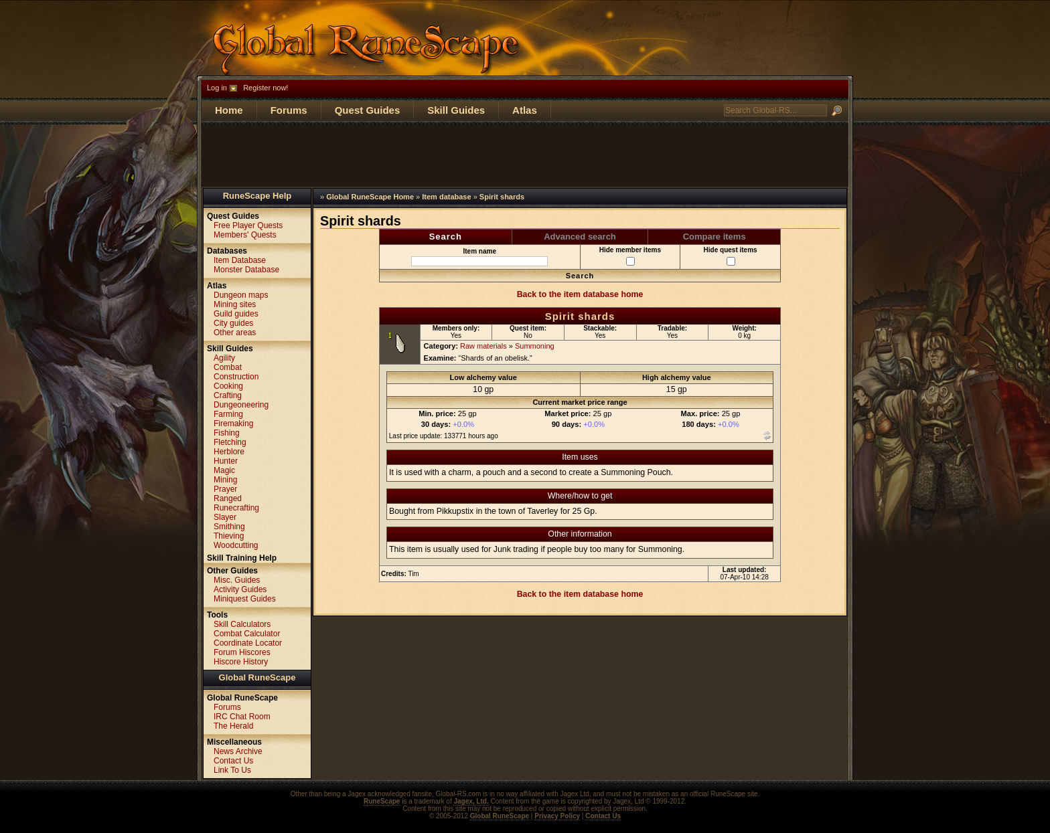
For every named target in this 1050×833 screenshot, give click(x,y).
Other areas (235, 332)
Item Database (240, 260)
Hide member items (630, 256)
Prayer (225, 489)
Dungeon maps (241, 295)
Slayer (225, 517)
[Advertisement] (525, 154)
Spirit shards (501, 197)
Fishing (227, 433)
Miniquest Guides (245, 599)
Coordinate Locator (248, 643)
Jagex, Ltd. (470, 801)
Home (229, 110)
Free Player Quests (248, 225)
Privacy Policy (557, 816)
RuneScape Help (257, 196)
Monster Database (246, 269)
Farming (228, 414)
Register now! (265, 88)
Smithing (229, 526)
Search (445, 237)
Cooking (228, 386)
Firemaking (233, 423)
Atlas (524, 110)
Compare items (714, 237)
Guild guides (236, 313)
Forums (289, 110)
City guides (233, 323)
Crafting (228, 395)
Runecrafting (236, 508)
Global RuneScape (257, 677)
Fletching (230, 442)
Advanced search (580, 237)
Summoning (534, 346)
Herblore (229, 451)
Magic (224, 470)
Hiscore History (241, 661)
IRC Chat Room (242, 716)
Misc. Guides (237, 580)
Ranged (228, 498)
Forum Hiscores (242, 652)
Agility (224, 358)
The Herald (233, 726)
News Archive (238, 751)
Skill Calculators (242, 624)
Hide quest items (730, 256)
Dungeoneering (241, 404)
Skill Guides (456, 110)
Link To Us (232, 770)
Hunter (226, 461)
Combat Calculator (247, 633)
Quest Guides (367, 110)
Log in (217, 88)
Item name (479, 257)
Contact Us (233, 760)
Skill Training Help (242, 558)
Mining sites (235, 304)
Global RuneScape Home (370, 197)
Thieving (229, 536)
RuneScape (382, 801)
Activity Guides (240, 589)
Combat (228, 367)
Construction (236, 376)
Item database (446, 197)
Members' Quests (245, 235)
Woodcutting (236, 545)
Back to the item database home (580, 294)
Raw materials (483, 346)
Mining (225, 479)
